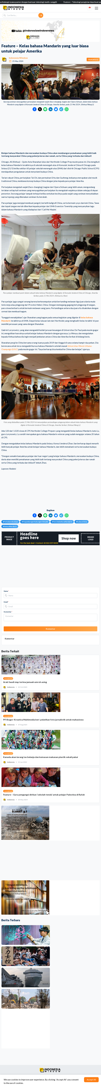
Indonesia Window (18, 57)
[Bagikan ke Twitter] (40, 109)
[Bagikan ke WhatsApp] (67, 109)
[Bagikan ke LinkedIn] (51, 109)
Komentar (8, 612)
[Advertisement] (50, 132)
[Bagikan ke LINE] (45, 109)
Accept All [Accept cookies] (91, 1079)
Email (6, 602)
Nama (6, 591)
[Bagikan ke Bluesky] (56, 109)
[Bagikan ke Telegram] (61, 109)
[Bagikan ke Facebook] (35, 109)
